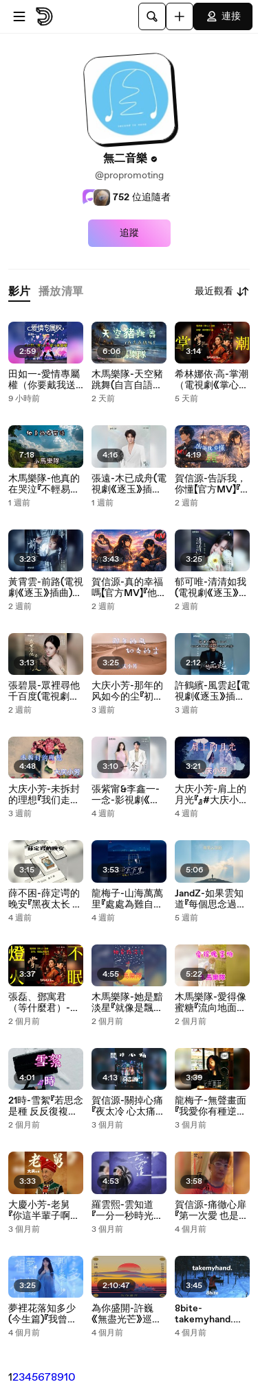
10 (70, 1377)
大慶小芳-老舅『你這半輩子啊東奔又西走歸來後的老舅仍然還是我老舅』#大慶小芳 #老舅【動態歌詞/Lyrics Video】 (44, 1211)
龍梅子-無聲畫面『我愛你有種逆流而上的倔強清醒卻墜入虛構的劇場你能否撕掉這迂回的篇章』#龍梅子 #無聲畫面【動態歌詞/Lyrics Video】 (211, 1106)
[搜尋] (152, 16)
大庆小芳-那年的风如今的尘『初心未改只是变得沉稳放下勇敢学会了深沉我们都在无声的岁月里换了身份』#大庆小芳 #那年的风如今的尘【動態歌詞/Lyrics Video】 (128, 691)
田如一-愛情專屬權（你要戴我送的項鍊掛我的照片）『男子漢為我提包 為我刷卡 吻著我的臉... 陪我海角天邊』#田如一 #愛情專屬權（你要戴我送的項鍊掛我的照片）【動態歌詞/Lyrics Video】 (44, 380)
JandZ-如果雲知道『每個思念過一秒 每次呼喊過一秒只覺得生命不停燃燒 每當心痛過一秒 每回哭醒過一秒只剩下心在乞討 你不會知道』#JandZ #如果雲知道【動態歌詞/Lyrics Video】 (211, 899)
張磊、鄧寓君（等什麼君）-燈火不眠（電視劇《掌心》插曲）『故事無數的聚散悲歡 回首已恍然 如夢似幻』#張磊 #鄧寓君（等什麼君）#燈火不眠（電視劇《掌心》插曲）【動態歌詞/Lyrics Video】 (45, 1003)
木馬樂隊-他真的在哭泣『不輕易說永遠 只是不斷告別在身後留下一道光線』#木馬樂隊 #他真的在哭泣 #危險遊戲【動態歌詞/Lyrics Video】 (44, 484)
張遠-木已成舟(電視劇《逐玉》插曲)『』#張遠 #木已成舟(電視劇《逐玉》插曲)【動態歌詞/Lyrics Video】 (129, 484)
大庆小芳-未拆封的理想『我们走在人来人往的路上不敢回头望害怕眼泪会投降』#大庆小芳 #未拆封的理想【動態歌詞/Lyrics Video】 (44, 795)
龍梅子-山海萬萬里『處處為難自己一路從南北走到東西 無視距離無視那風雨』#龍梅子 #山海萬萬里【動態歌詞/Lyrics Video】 (128, 899)
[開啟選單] (19, 16)
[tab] (19, 291)
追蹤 (129, 233)
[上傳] (179, 16)
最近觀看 (222, 291)
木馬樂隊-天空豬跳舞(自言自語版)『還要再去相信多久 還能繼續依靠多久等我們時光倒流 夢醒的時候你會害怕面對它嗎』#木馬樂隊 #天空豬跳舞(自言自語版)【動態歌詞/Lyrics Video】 (129, 380)
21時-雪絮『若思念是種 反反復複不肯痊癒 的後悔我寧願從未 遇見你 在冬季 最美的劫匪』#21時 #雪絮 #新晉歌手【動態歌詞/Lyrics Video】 (45, 1106)
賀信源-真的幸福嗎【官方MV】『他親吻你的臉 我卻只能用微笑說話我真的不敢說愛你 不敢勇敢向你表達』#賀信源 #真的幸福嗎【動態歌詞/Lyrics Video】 (129, 588)
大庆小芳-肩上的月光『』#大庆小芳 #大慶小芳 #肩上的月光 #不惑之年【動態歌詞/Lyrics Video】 (211, 795)
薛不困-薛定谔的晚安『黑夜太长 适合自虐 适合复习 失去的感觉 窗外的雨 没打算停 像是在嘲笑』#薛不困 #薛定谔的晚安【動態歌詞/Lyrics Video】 (45, 899)
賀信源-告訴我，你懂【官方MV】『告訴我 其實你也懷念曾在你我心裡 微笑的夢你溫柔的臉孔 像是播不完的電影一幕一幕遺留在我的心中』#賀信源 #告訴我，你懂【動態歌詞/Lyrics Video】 (212, 484)
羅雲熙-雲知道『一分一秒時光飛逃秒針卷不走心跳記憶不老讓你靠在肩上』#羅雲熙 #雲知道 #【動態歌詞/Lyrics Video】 (127, 1211)
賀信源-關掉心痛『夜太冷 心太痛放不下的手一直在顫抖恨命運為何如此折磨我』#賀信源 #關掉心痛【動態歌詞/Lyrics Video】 (128, 1106)
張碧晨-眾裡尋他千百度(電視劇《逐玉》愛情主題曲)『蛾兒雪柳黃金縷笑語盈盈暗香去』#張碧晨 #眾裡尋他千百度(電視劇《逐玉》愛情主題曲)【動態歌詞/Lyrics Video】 (45, 691)
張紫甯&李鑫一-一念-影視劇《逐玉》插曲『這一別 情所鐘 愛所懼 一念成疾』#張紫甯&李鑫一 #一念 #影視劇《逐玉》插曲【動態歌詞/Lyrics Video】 (128, 795)
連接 (223, 16)
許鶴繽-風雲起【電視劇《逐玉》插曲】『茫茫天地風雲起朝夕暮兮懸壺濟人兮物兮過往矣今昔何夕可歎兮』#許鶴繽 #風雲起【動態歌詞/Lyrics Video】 (212, 691)
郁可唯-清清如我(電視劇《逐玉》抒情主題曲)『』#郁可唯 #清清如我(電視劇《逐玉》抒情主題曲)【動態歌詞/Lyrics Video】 (212, 588)
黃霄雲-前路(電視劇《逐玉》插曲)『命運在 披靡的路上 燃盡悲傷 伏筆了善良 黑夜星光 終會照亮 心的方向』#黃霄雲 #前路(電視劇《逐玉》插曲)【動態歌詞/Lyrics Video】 (45, 588)
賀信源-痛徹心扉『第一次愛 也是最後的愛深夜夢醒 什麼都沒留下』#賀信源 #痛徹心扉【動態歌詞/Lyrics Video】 (211, 1211)
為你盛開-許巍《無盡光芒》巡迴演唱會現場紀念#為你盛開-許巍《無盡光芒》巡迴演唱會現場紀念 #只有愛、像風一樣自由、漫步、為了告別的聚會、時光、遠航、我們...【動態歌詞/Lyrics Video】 (129, 1314)
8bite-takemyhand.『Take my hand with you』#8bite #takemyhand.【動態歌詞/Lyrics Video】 (211, 1314)
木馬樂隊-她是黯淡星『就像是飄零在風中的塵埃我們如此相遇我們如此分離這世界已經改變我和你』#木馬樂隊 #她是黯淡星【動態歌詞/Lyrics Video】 (128, 1003)
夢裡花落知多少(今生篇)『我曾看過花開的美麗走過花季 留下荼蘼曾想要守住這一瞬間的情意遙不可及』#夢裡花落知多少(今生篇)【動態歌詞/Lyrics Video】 (45, 1314)
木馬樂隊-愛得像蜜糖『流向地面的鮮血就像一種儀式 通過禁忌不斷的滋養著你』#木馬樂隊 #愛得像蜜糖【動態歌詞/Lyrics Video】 (211, 1003)
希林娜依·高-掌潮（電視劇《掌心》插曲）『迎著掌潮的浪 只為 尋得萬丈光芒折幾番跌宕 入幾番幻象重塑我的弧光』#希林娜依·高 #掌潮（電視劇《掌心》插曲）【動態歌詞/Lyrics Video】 (211, 380)
